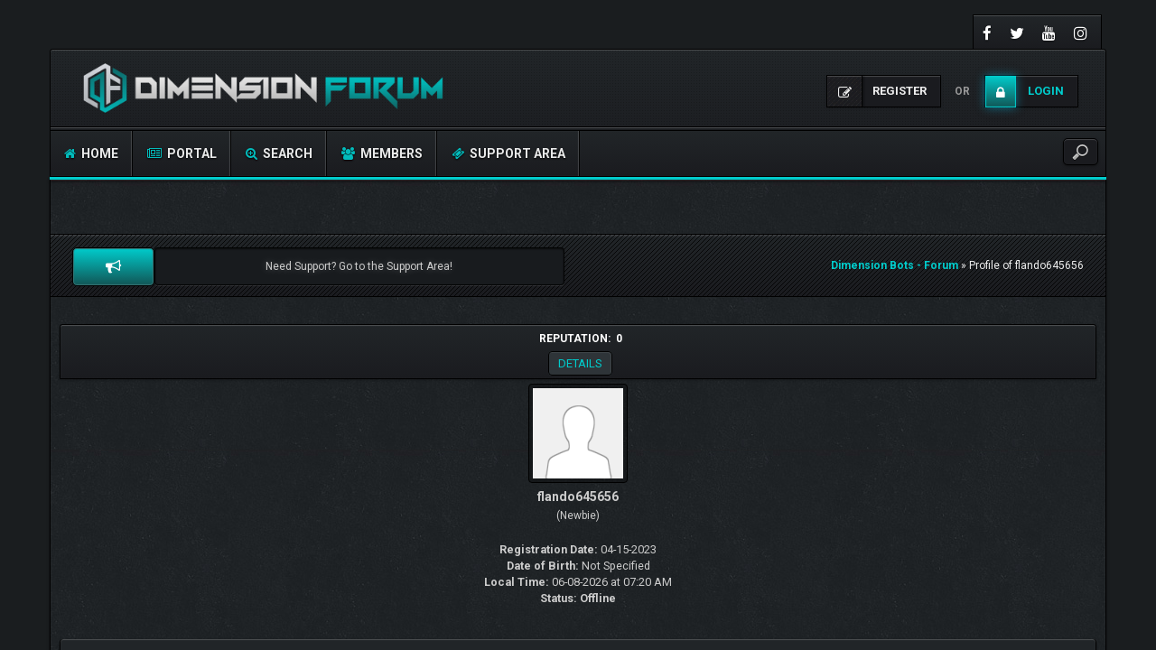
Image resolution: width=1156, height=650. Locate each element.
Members (382, 153)
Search (279, 153)
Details (580, 363)
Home (91, 153)
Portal (182, 153)
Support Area (508, 153)
